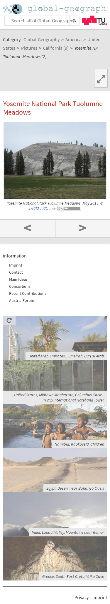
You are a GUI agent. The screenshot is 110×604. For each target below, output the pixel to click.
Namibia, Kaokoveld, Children (79, 444)
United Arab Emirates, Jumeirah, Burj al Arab (66, 356)
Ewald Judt (37, 208)
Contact (16, 272)
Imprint (15, 265)
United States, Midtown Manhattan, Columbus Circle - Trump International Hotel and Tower (59, 397)
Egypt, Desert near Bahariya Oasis (75, 488)
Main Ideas (18, 279)
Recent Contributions (27, 293)
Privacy (82, 597)
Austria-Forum (21, 300)
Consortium (19, 286)
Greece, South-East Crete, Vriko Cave (73, 576)
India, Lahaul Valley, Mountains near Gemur (68, 532)
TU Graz (94, 20)
